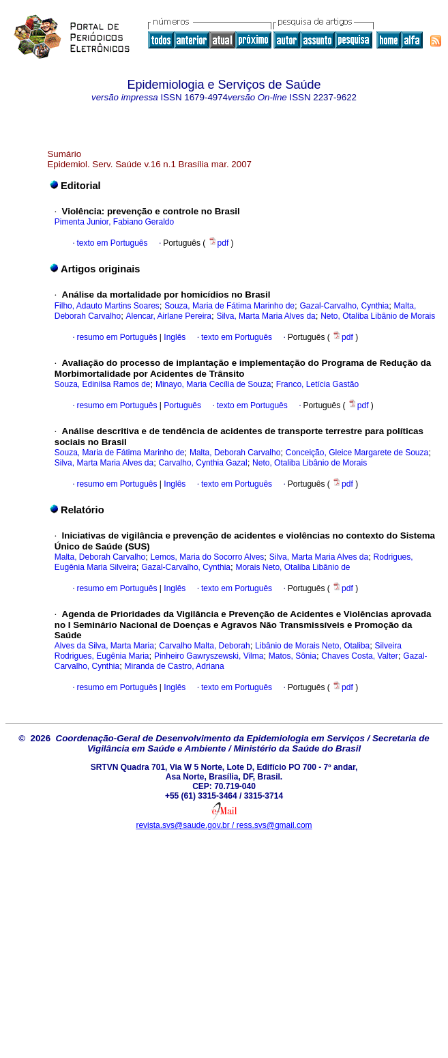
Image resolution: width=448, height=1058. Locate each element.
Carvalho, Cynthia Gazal (203, 463)
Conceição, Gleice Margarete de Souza (357, 452)
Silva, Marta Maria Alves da (265, 316)
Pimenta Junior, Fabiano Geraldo (114, 222)
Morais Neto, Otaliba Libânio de (292, 567)
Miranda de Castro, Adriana (174, 666)
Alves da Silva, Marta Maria (104, 645)
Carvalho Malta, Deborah (204, 645)
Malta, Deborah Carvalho (235, 452)
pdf (219, 243)
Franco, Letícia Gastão (317, 384)
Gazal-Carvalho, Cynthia (344, 306)
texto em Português (111, 243)
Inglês (173, 337)
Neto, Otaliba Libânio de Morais (377, 316)
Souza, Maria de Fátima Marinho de (229, 306)
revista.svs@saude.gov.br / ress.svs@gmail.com (224, 825)
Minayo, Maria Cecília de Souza (213, 384)
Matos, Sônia (292, 656)
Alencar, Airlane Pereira (168, 316)
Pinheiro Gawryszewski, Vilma (209, 656)
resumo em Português (116, 337)
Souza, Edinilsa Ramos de (103, 384)
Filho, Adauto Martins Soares (107, 306)
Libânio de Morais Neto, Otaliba (312, 645)
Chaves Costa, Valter (359, 656)
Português (181, 405)
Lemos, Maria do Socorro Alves (208, 557)
